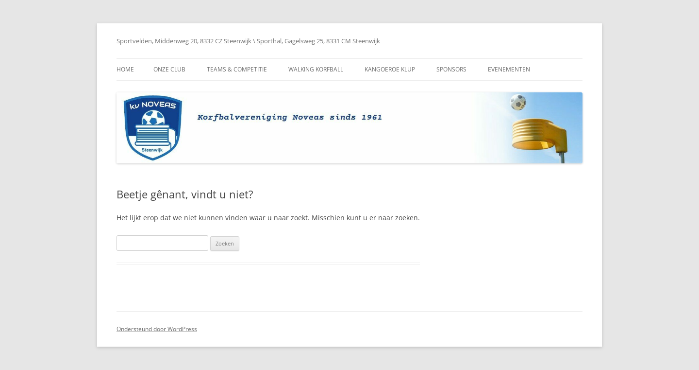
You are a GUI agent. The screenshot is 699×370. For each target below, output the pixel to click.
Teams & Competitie (237, 69)
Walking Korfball (315, 69)
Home (125, 69)
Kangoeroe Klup (390, 69)
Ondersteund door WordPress (156, 329)
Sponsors (451, 69)
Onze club (169, 69)
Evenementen (509, 69)
